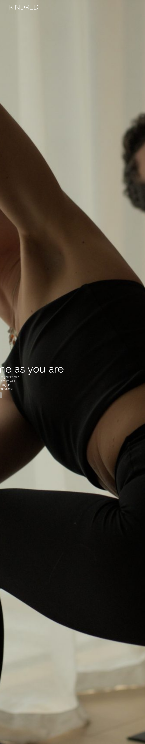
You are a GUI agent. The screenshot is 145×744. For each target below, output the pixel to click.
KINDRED (23, 7)
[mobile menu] (134, 7)
